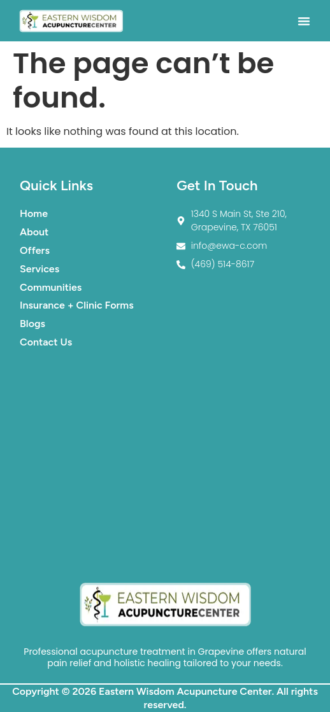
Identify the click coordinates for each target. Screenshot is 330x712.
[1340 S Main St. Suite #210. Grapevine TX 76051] (165, 464)
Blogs (32, 324)
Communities (51, 287)
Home (34, 213)
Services (39, 269)
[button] (303, 21)
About (34, 232)
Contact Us (46, 342)
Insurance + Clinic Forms (77, 305)
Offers (35, 250)
